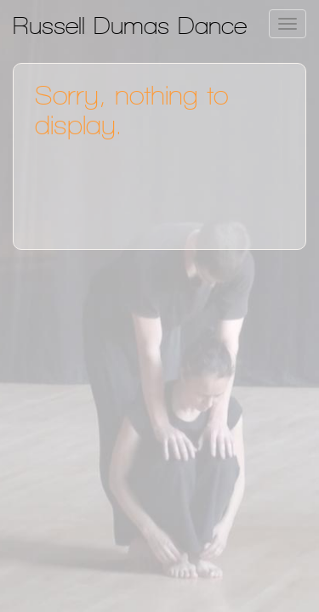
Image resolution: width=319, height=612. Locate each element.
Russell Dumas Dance (130, 25)
